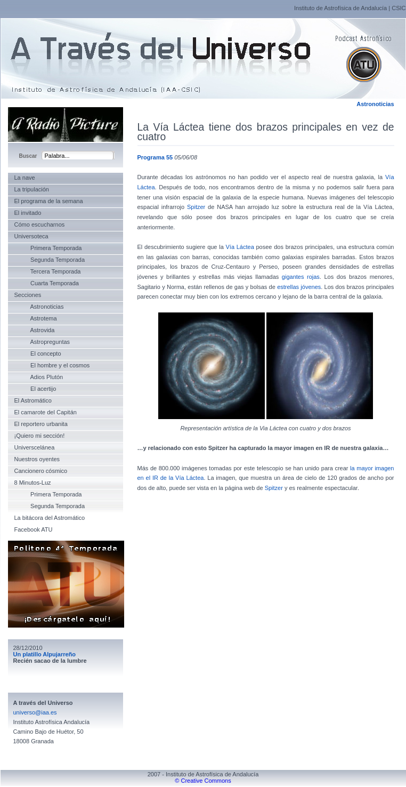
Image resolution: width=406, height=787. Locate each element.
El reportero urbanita (41, 424)
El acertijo (35, 389)
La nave (24, 177)
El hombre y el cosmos (52, 365)
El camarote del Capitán (45, 412)
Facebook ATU (33, 529)
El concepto (37, 353)
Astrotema (35, 318)
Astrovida (34, 330)
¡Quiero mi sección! (39, 435)
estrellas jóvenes (299, 287)
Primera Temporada (48, 248)
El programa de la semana (48, 201)
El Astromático (33, 400)
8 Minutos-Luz (32, 482)
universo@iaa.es (35, 712)
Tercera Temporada (47, 271)
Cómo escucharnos (39, 224)
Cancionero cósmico (41, 471)
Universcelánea (34, 447)
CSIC (398, 8)
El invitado (28, 213)
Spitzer (196, 207)
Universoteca (31, 236)
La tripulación (31, 189)
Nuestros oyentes (37, 459)
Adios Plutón (38, 377)
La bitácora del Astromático (49, 518)
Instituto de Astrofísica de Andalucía (340, 8)
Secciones (28, 295)
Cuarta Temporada (46, 283)
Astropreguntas (42, 342)
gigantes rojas (301, 277)
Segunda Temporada (49, 259)
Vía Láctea (240, 247)
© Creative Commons (203, 780)
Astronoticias (375, 104)
